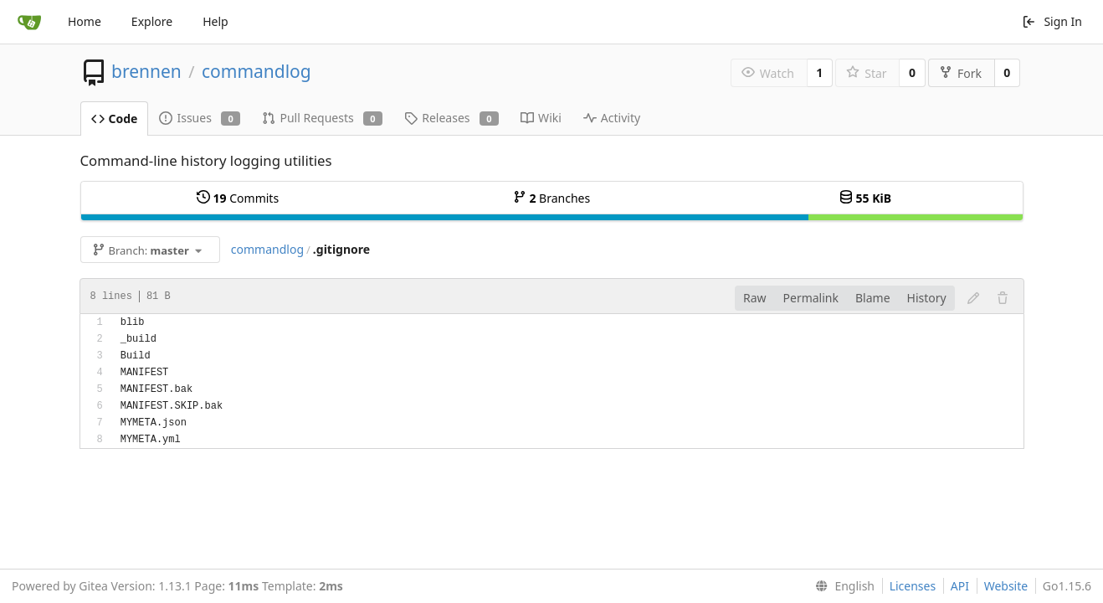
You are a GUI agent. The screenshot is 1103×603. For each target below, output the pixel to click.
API (960, 586)
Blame (872, 298)
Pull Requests (322, 118)
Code (114, 118)
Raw (755, 298)
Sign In (1052, 21)
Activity (611, 118)
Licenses (913, 586)
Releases (451, 118)
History (927, 298)
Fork (960, 73)
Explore (151, 21)
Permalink (811, 298)
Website (1006, 586)
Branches (551, 198)
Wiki (541, 118)
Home (84, 21)
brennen (146, 71)
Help (215, 21)
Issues (199, 118)
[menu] (841, 586)
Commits (238, 198)
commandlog (256, 71)
